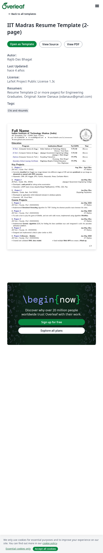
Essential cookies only (18, 548)
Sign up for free (51, 322)
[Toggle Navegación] (97, 5)
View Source (50, 44)
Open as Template (22, 44)
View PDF (73, 44)
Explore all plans (52, 330)
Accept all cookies (45, 548)
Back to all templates (22, 14)
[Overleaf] (13, 6)
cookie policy (49, 543)
